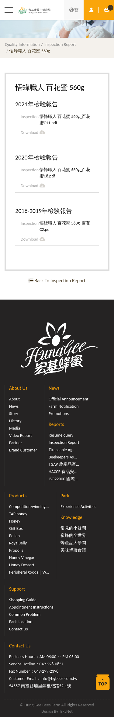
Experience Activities (78, 506)
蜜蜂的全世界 (73, 535)
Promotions (59, 413)
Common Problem (24, 614)
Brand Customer (23, 450)
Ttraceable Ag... (62, 449)
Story (13, 413)
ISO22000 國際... (63, 479)
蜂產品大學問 (73, 542)
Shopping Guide (22, 599)
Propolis (16, 550)
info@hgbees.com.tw (58, 678)
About (14, 399)
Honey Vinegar (21, 557)
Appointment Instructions (31, 607)
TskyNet (66, 711)
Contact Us (18, 629)
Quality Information (22, 44)
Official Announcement (68, 399)
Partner (15, 442)
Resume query (61, 435)
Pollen (14, 535)
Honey (14, 521)
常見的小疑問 (73, 528)
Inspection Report (60, 44)
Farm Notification (64, 406)
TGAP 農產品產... (64, 464)
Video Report (20, 435)
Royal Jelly (18, 543)
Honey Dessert (21, 565)
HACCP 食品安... (63, 471)
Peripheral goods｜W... (29, 572)
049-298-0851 (52, 664)
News (14, 406)
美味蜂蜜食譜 (73, 550)
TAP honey (18, 513)
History (15, 421)
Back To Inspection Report (57, 280)
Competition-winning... (29, 506)
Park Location (20, 621)
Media (14, 428)
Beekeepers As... (63, 457)
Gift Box (16, 528)
